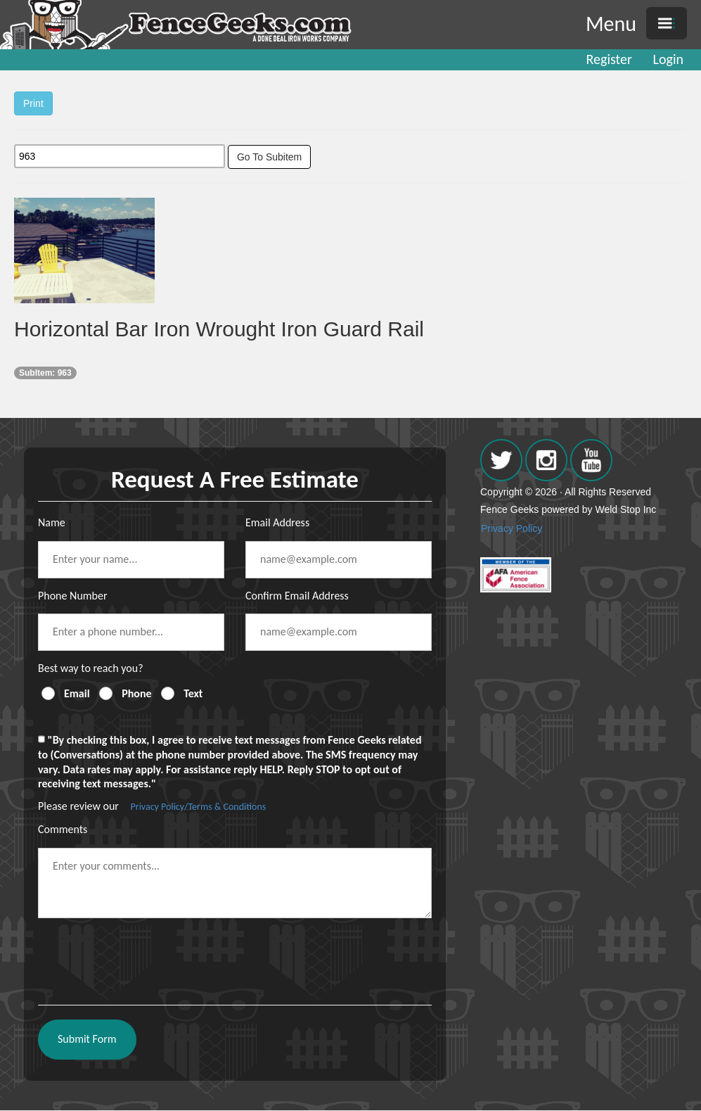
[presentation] (145, 956)
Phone (136, 693)
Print (33, 103)
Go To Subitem (269, 157)
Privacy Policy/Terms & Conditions (198, 807)
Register (609, 59)
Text (193, 693)
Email (77, 693)
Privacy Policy (511, 528)
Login (668, 59)
